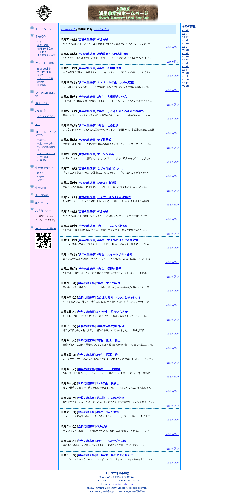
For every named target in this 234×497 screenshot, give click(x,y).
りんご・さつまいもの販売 (114, 197)
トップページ (43, 29)
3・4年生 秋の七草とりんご (114, 455)
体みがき (102, 39)
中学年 (40, 176)
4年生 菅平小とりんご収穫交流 (119, 240)
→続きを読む (172, 47)
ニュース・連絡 (44, 63)
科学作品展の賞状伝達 (110, 326)
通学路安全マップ (46, 55)
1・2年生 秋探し (107, 383)
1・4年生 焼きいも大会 (112, 311)
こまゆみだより (45, 78)
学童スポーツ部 (45, 143)
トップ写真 (42, 195)
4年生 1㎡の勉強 (107, 412)
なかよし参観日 (107, 182)
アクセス (41, 52)
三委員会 (41, 140)
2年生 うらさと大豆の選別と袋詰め (120, 111)
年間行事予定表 (45, 48)
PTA (37, 124)
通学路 (40, 81)
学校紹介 (40, 36)
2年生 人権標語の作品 (112, 96)
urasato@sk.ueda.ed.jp (121, 484)
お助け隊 (41, 160)
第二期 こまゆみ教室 (111, 397)
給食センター (43, 210)
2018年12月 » (101, 29)
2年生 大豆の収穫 (108, 283)
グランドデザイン (46, 116)
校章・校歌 (43, 45)
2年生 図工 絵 (107, 354)
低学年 (40, 180)
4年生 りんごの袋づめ (112, 225)
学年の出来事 (44, 72)
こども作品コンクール (111, 168)
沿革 (39, 42)
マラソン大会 (105, 154)
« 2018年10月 (68, 29)
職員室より (42, 103)
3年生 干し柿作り (108, 369)
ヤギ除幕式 (104, 139)
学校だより (43, 75)
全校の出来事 (44, 68)
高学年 (40, 173)
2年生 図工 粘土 (108, 340)
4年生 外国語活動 (109, 68)
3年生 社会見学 (107, 125)
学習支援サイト (44, 167)
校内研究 (40, 110)
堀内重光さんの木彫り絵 (112, 53)
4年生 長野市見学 (109, 268)
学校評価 (40, 187)
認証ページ (42, 203)
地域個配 (41, 85)
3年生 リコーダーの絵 (111, 440)
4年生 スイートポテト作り (114, 254)
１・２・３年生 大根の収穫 (115, 82)
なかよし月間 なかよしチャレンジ (118, 297)
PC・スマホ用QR (45, 228)
